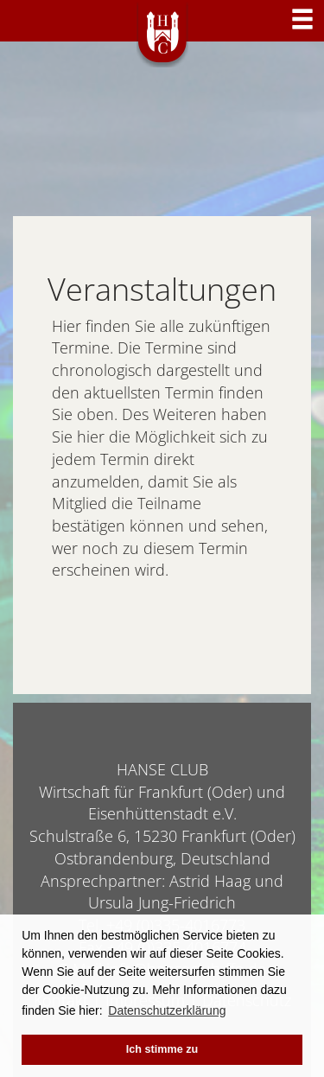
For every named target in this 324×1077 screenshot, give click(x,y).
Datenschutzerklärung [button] (167, 1010)
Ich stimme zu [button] (162, 1049)
